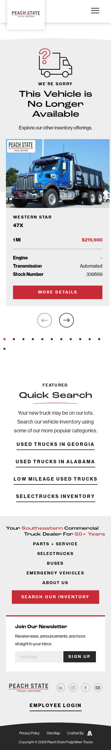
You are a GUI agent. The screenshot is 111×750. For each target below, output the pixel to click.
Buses (55, 563)
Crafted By (79, 733)
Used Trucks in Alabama (55, 469)
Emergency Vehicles (55, 573)
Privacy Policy (29, 733)
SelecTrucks (55, 553)
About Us (55, 583)
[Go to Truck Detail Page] (58, 222)
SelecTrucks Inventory (55, 503)
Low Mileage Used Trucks (56, 486)
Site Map (53, 733)
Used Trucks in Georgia (56, 451)
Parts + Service (55, 544)
